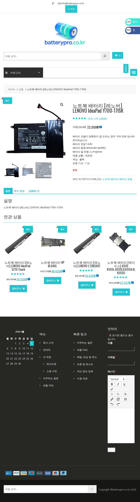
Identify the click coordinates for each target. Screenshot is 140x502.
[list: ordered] (112, 394)
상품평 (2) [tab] (33, 191)
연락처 (46, 349)
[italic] (118, 384)
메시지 (112, 371)
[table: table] (125, 399)
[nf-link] (112, 399)
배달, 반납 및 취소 (87, 357)
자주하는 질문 (50, 378)
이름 (110, 342)
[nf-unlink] (118, 399)
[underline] (124, 384)
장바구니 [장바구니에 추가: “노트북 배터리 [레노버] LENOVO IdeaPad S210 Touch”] (16, 288)
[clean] (112, 389)
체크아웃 (51, 364)
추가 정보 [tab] (19, 191)
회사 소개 (48, 342)
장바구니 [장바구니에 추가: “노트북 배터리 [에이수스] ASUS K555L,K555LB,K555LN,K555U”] (119, 292)
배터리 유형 (125, 179)
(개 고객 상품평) (97, 118)
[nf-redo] (118, 404)
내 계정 (71, 8)
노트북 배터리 (110, 179)
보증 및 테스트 (85, 364)
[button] (133, 72)
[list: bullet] (118, 394)
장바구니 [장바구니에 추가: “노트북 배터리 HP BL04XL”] (50, 280)
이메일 (112, 357)
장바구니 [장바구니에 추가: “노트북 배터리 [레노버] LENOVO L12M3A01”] (85, 285)
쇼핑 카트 (52, 371)
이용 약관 (82, 378)
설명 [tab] (7, 191)
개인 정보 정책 (85, 371)
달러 (132, 21)
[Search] (105, 56)
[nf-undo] (112, 404)
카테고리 (13, 72)
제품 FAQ (48, 385)
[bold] (112, 384)
